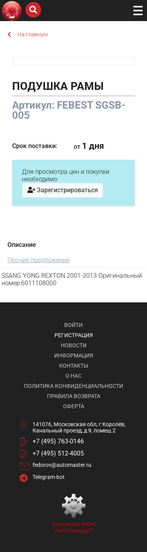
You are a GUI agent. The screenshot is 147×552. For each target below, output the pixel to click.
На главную (27, 34)
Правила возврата (73, 396)
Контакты (73, 366)
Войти (73, 325)
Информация (73, 355)
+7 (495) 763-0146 (58, 441)
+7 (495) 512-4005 (58, 453)
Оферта (73, 406)
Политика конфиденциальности (73, 386)
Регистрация (73, 335)
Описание (21, 244)
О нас (73, 376)
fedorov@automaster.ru (62, 465)
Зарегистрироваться (62, 190)
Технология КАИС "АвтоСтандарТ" (73, 527)
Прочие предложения (38, 260)
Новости (74, 345)
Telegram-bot (49, 477)
